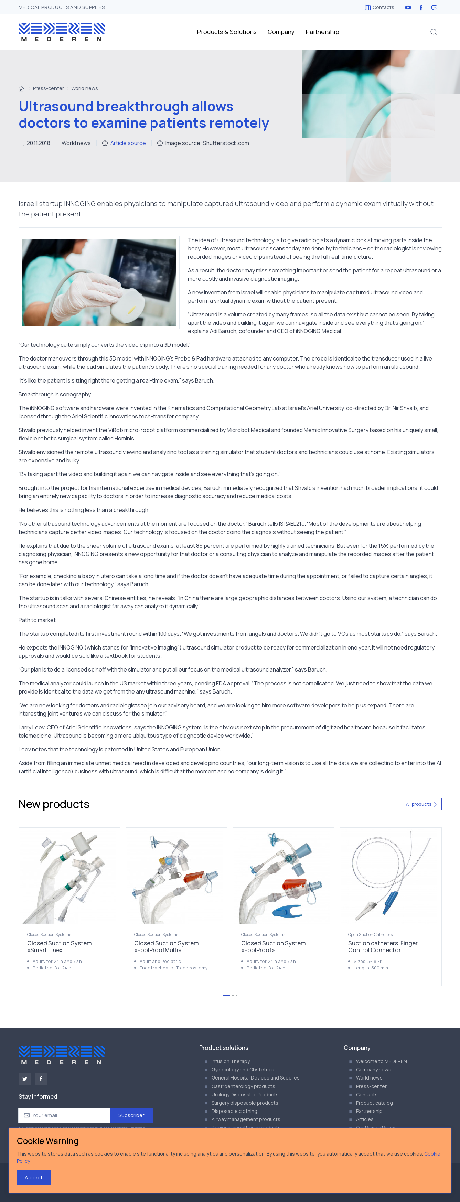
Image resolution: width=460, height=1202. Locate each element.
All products (421, 804)
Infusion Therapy (231, 1061)
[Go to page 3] (236, 995)
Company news (373, 1069)
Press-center (48, 88)
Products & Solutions (227, 32)
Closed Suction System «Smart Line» (59, 946)
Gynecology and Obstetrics (243, 1069)
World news (84, 88)
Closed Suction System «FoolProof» (273, 946)
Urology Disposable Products (245, 1094)
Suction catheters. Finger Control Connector (383, 946)
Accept (34, 1177)
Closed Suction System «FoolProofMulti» (166, 946)
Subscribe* (131, 1115)
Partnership (322, 32)
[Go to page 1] (226, 995)
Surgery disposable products (245, 1102)
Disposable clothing (234, 1111)
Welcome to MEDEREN (381, 1061)
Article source (128, 143)
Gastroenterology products (243, 1086)
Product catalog (374, 1102)
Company (281, 32)
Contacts (379, 7)
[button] (434, 32)
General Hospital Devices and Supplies (256, 1077)
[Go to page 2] (233, 995)
